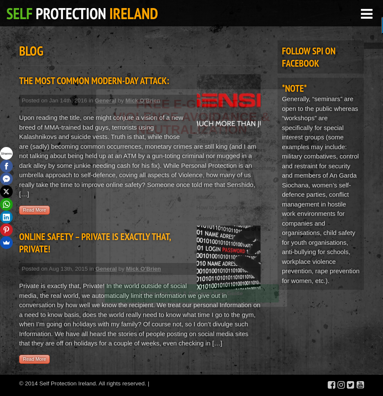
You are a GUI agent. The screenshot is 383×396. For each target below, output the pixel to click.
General (105, 100)
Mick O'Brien (142, 100)
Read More (34, 209)
